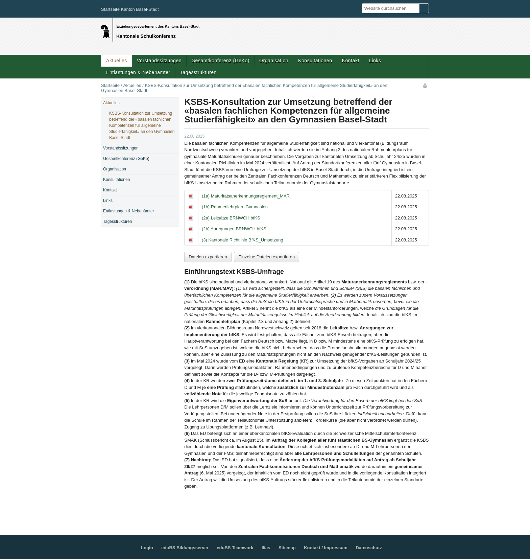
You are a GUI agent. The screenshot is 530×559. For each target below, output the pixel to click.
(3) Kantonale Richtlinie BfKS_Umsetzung (242, 239)
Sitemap (287, 547)
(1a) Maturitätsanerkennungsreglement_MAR (246, 196)
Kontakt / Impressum (325, 547)
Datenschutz (369, 547)
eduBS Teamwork (235, 547)
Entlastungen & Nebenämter (138, 72)
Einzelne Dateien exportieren (266, 256)
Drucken (425, 85)
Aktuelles (116, 60)
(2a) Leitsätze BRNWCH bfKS (231, 217)
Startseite (110, 85)
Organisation (273, 60)
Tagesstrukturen (198, 72)
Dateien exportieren (208, 256)
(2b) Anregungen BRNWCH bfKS (234, 228)
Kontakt (350, 60)
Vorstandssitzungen (159, 60)
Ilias (266, 547)
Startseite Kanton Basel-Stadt (130, 9)
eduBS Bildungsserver (184, 547)
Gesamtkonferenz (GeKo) (220, 60)
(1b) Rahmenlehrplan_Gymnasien (235, 206)
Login (147, 547)
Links (375, 60)
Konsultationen (315, 60)
